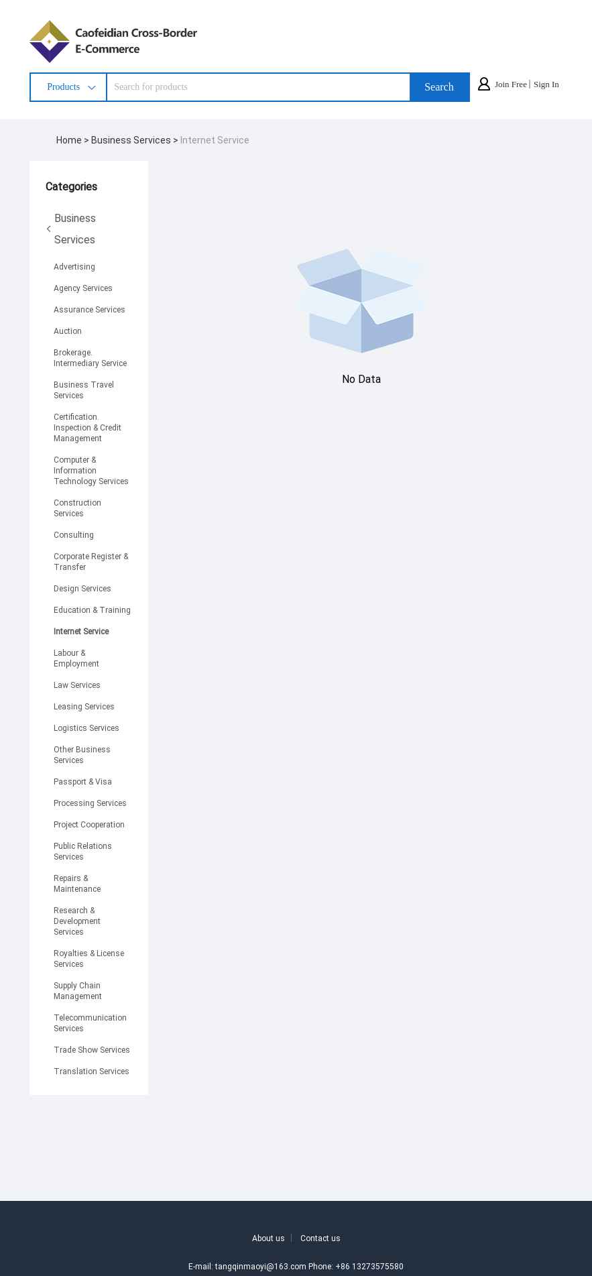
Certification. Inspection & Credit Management (87, 427)
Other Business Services (82, 754)
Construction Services (77, 507)
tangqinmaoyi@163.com (260, 1266)
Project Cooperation (89, 824)
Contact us (320, 1237)
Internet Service (214, 139)
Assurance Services (89, 309)
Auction (68, 330)
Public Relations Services (83, 851)
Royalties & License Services (89, 958)
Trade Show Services (92, 1049)
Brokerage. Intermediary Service (90, 357)
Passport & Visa (83, 781)
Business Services (71, 228)
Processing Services (90, 802)
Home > (73, 139)
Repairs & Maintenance (77, 883)
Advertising (74, 266)
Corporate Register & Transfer (91, 561)
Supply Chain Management (78, 990)
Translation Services (91, 1070)
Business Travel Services (84, 389)
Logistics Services (86, 727)
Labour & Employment (76, 658)
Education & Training (92, 609)
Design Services (82, 588)
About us (268, 1237)
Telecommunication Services (90, 1022)
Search (439, 87)
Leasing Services (84, 706)
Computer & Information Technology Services (91, 470)
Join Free (511, 84)
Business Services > (135, 139)
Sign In (546, 84)
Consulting (74, 534)
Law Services (77, 684)
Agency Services (83, 287)
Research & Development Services (77, 921)
